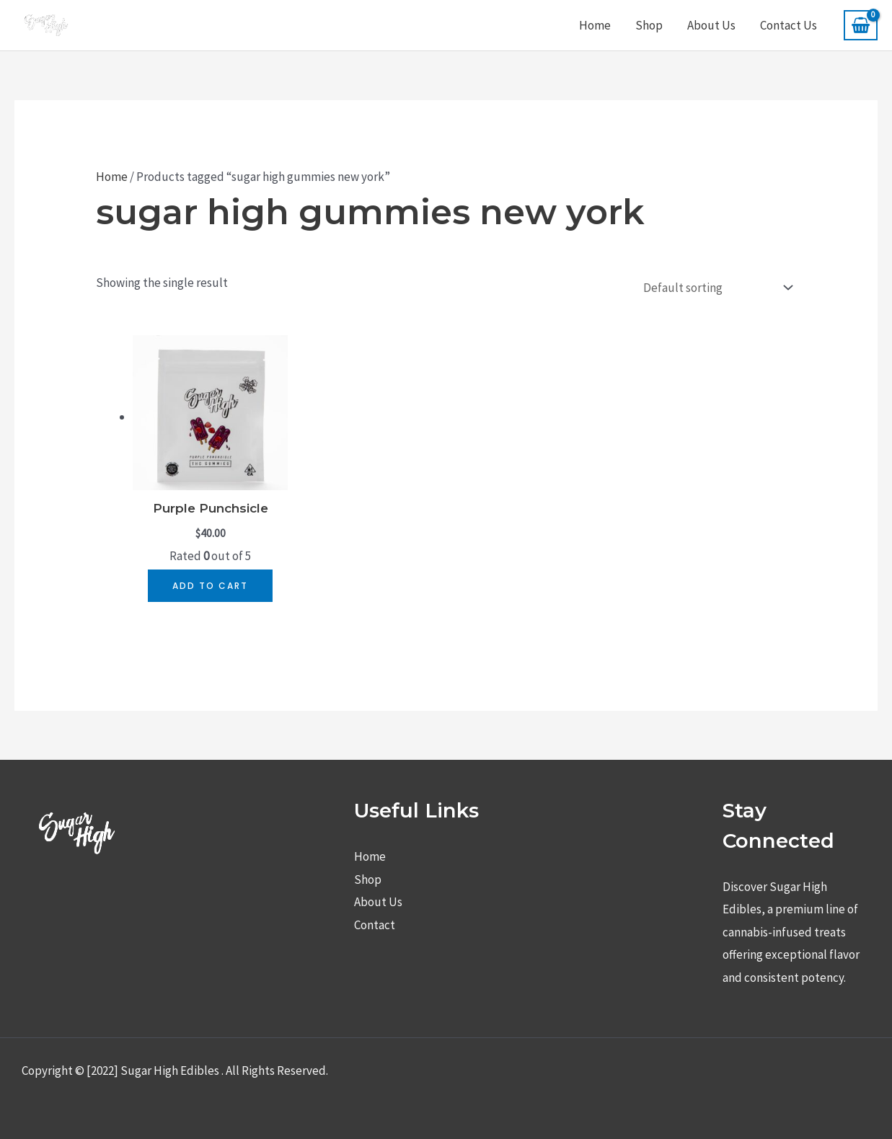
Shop (649, 25)
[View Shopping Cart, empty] (861, 25)
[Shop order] (714, 288)
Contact (374, 925)
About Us (711, 25)
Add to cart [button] (210, 586)
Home (595, 25)
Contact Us (788, 25)
